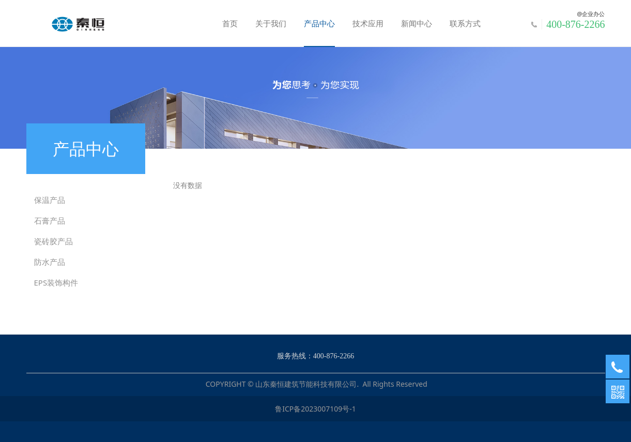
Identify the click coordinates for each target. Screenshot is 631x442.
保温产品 (49, 200)
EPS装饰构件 (56, 282)
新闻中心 (416, 23)
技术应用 (367, 23)
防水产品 (49, 262)
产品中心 (319, 23)
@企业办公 (591, 14)
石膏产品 (49, 220)
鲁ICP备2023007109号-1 (315, 409)
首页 (230, 23)
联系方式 (465, 23)
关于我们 (270, 23)
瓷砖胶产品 (53, 241)
